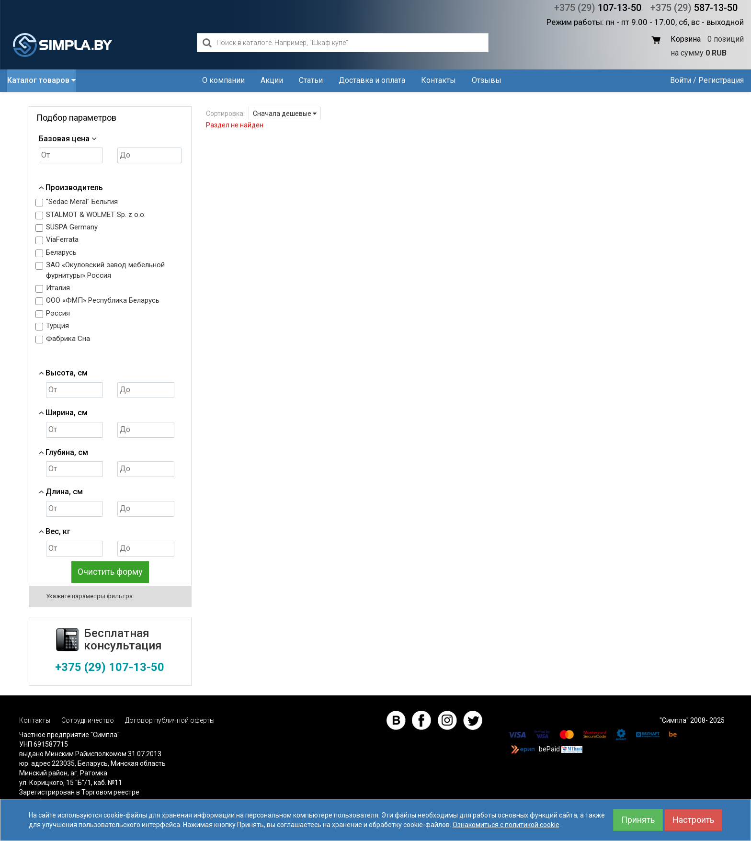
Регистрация (721, 80)
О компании (223, 80)
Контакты (438, 80)
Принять (638, 820)
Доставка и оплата (372, 80)
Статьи (311, 80)
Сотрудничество (87, 720)
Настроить (693, 820)
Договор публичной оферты (170, 720)
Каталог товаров (41, 80)
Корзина (686, 39)
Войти (680, 80)
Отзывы (486, 80)
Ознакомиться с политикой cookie (506, 825)
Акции (272, 80)
